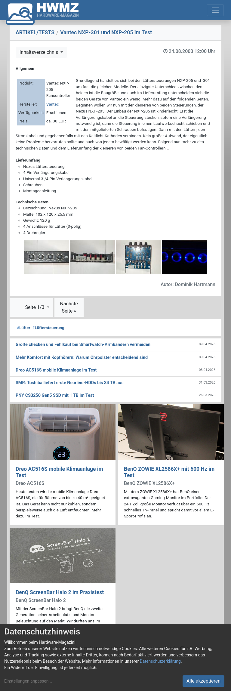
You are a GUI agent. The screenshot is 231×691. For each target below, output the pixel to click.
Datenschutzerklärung (160, 661)
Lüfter (23, 327)
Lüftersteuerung (48, 327)
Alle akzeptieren (203, 681)
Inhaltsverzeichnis (39, 52)
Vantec (52, 104)
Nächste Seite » (69, 307)
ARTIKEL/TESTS (35, 32)
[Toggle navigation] (215, 10)
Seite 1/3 (35, 307)
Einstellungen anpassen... (28, 681)
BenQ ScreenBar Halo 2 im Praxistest (60, 592)
